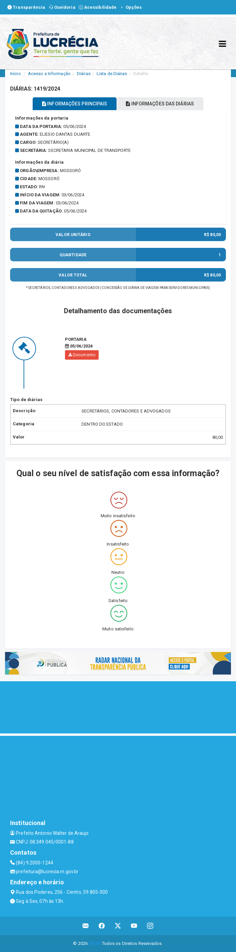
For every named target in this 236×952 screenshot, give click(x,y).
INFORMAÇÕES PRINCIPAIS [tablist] (74, 103)
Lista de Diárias (112, 73)
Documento (81, 355)
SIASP (94, 943)
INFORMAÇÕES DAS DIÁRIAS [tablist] (160, 103)
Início (15, 73)
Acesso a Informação (49, 73)
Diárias (84, 73)
